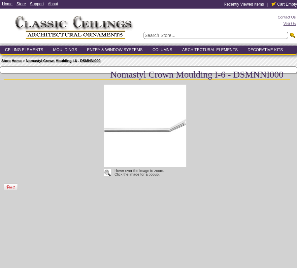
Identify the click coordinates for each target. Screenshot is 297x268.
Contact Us (287, 17)
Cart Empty (284, 4)
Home (7, 4)
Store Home (11, 61)
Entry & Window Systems (115, 50)
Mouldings (65, 50)
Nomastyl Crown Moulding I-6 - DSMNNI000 (63, 61)
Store (21, 4)
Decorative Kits (265, 50)
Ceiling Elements (24, 50)
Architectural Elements (210, 50)
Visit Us (289, 24)
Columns (162, 50)
